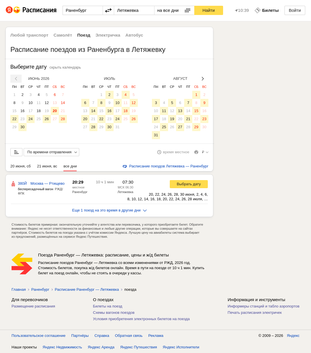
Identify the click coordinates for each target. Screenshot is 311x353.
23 (22, 119)
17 (31, 111)
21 (63, 111)
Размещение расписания (33, 306)
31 (117, 127)
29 (14, 127)
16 (22, 111)
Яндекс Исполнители (181, 347)
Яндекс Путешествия (138, 347)
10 (31, 103)
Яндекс (293, 335)
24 (31, 119)
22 (14, 119)
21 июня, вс (47, 166)
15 (14, 111)
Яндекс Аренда (101, 347)
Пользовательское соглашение (38, 335)
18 (39, 111)
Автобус (134, 35)
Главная (19, 289)
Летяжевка (125, 192)
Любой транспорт (29, 35)
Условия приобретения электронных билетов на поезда (141, 319)
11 (39, 103)
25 (39, 119)
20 (55, 111)
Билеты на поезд (107, 306)
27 (55, 119)
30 (22, 127)
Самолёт (63, 35)
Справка (102, 335)
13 (55, 103)
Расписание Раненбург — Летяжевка (87, 289)
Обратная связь (129, 335)
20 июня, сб (20, 166)
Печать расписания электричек (255, 312)
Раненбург (80, 192)
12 (47, 103)
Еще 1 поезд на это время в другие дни (109, 210)
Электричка (107, 35)
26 (47, 119)
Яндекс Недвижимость (62, 347)
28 (63, 119)
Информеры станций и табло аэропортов (263, 306)
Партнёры (79, 335)
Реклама (155, 335)
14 (63, 103)
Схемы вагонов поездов (114, 312)
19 (47, 111)
